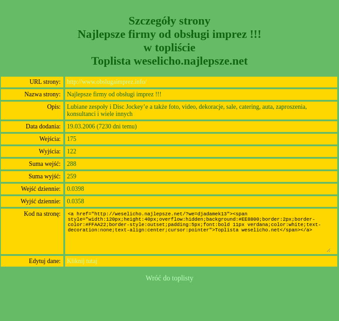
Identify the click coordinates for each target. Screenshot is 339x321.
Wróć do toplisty (170, 278)
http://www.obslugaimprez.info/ (107, 81)
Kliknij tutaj (82, 261)
